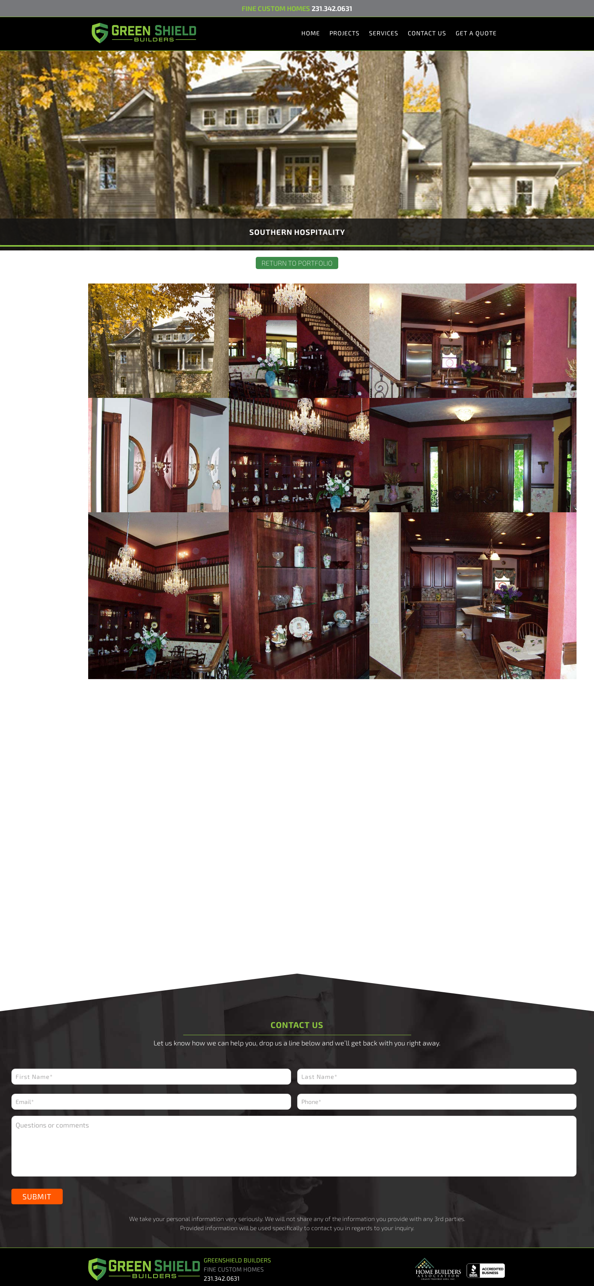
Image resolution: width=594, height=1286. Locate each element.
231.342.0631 (332, 8)
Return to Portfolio (297, 263)
